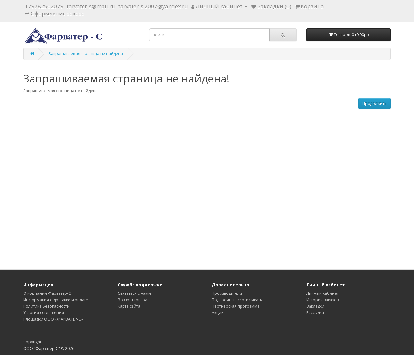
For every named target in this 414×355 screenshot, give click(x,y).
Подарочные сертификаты (237, 299)
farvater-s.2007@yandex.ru (153, 6)
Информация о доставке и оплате (55, 299)
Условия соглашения (43, 312)
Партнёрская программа (236, 306)
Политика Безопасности (46, 306)
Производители (227, 293)
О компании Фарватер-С (47, 293)
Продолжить (374, 103)
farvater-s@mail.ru (91, 6)
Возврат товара (132, 299)
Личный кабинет (322, 293)
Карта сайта (129, 306)
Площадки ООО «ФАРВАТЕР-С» (53, 319)
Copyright (32, 342)
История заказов (322, 299)
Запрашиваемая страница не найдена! (86, 53)
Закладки (315, 306)
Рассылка (315, 312)
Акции (218, 312)
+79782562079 (44, 6)
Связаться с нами (134, 293)
